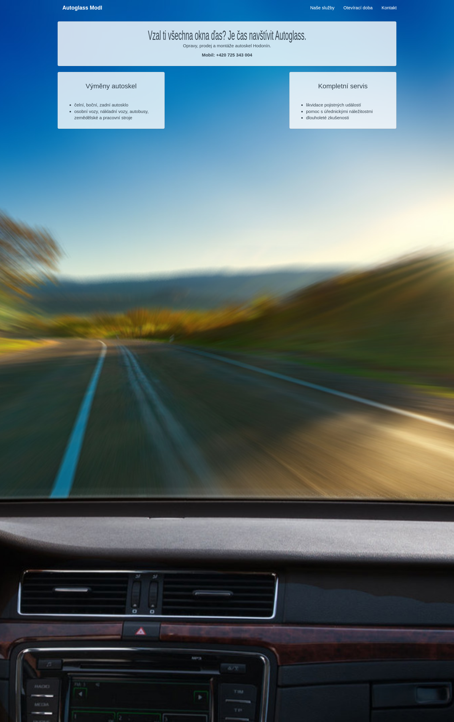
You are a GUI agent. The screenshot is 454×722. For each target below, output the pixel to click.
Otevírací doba (358, 7)
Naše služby (322, 7)
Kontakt (389, 7)
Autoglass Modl (82, 8)
